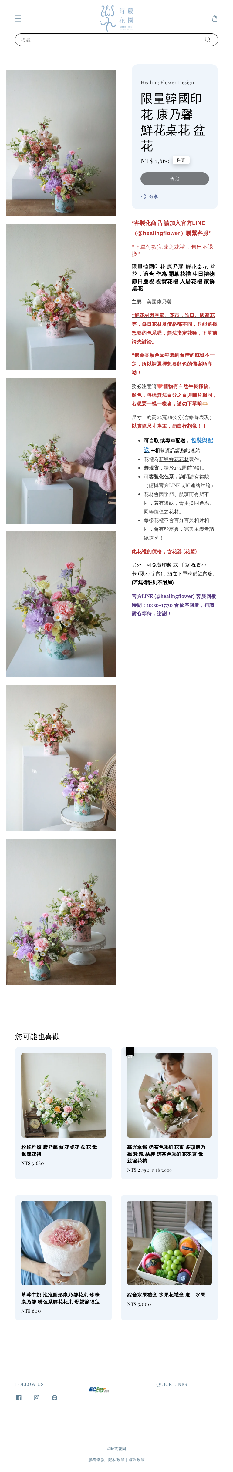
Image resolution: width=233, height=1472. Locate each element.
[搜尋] (208, 39)
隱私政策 (116, 1459)
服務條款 (96, 1459)
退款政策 (136, 1459)
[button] (18, 18)
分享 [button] (149, 196)
